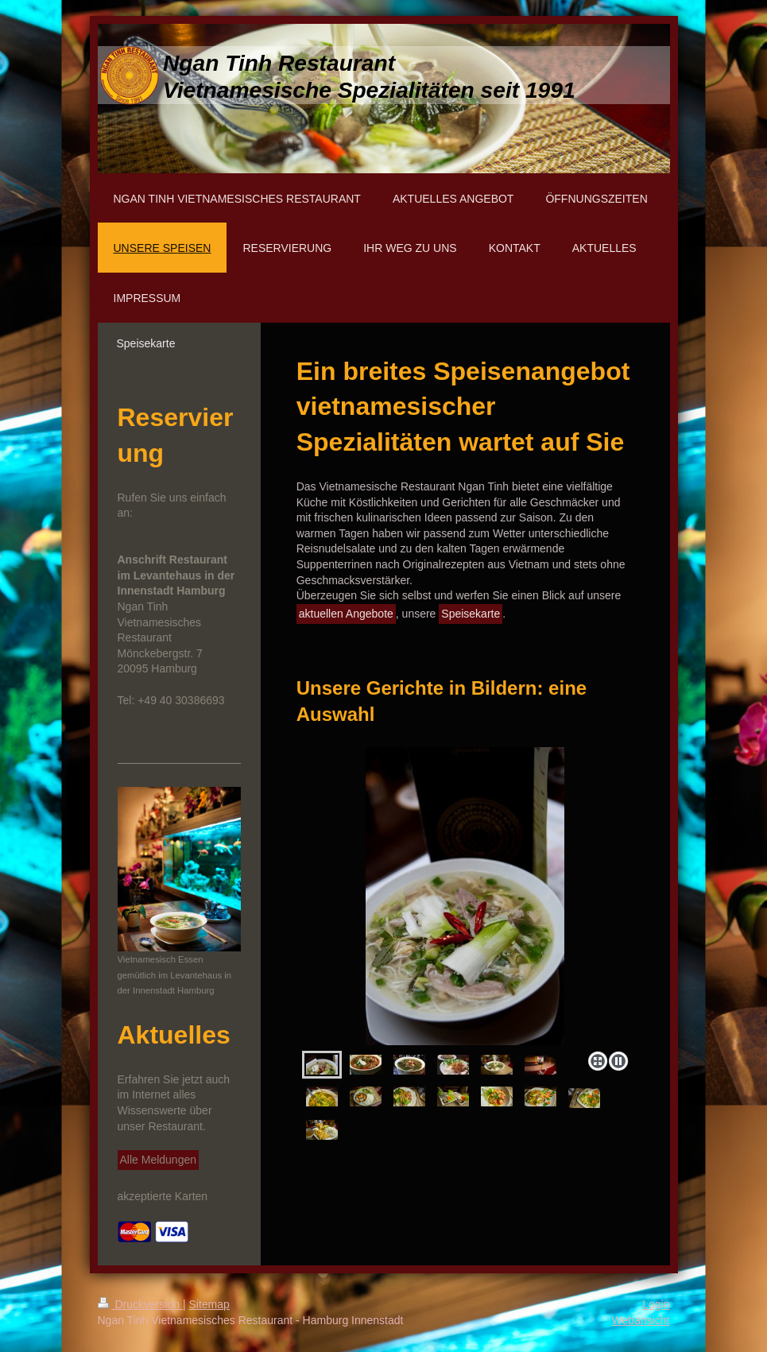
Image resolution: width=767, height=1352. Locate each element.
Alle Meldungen (158, 1159)
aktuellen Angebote (346, 613)
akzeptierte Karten (163, 1196)
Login (655, 1304)
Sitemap (209, 1304)
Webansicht (641, 1320)
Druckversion (140, 1304)
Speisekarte (470, 613)
